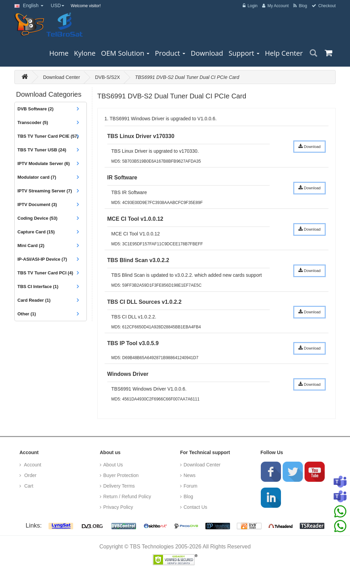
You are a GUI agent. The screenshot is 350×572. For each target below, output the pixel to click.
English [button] (28, 5)
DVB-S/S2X (107, 77)
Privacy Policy (118, 507)
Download (309, 146)
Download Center (61, 77)
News (190, 475)
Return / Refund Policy (127, 496)
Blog (188, 496)
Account (32, 464)
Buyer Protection (121, 475)
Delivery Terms (119, 486)
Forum (190, 486)
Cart (28, 486)
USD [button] (58, 5)
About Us (113, 464)
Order (30, 475)
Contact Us (195, 507)
